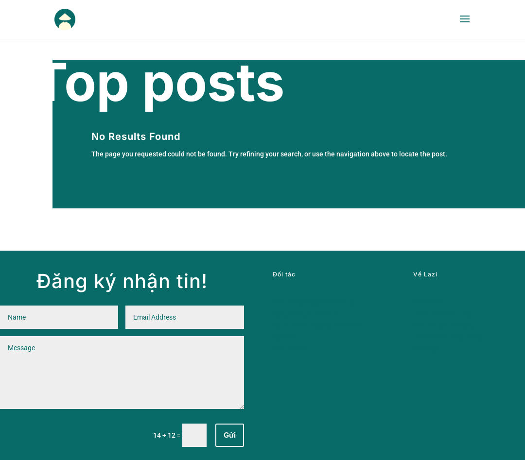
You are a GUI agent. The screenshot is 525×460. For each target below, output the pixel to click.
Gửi (230, 435)
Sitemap (426, 348)
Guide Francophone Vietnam (317, 302)
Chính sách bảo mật (443, 314)
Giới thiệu (428, 302)
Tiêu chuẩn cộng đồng (447, 337)
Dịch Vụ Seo (291, 348)
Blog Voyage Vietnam (306, 314)
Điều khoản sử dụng (443, 325)
